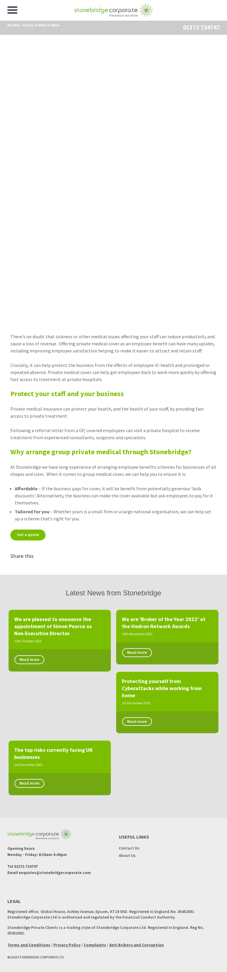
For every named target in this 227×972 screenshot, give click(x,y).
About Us (127, 852)
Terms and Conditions (28, 941)
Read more (30, 660)
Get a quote (28, 535)
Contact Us (129, 844)
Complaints (95, 941)
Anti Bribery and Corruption (136, 941)
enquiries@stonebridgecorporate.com (55, 869)
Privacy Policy (66, 941)
